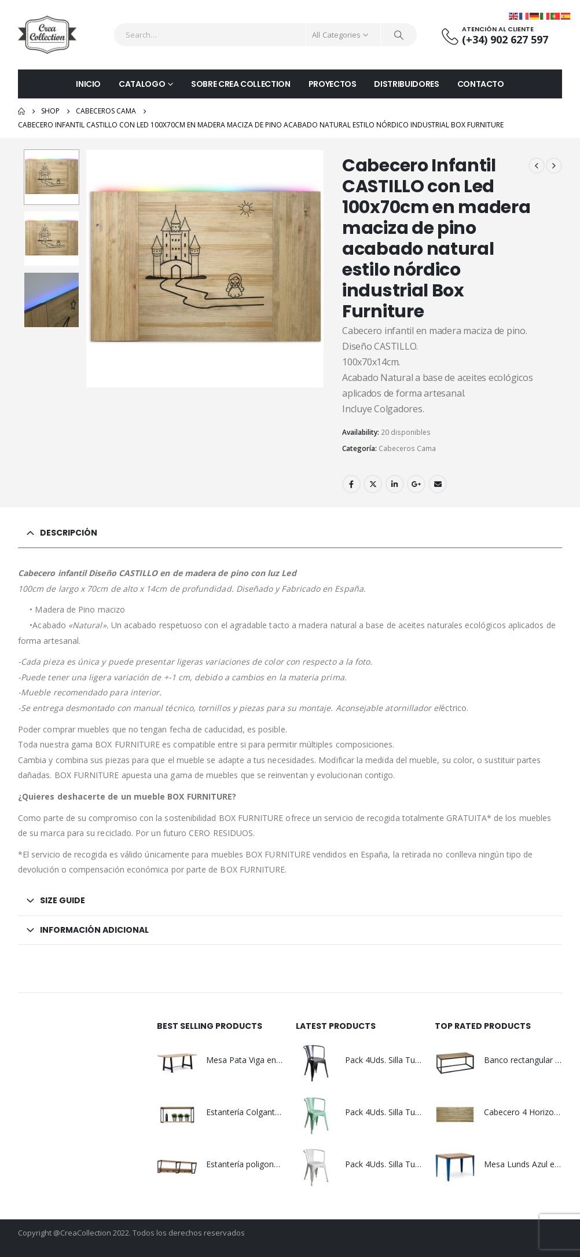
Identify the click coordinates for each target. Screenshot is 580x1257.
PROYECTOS (333, 84)
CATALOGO (142, 84)
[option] (51, 177)
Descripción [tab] (68, 532)
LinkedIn (395, 484)
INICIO (88, 84)
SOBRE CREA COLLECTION (241, 84)
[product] (177, 1062)
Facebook (351, 484)
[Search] (399, 34)
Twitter (373, 484)
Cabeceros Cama (407, 448)
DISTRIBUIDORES (406, 84)
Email (437, 484)
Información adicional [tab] (94, 930)
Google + (416, 484)
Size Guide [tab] (62, 900)
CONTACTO (480, 84)
